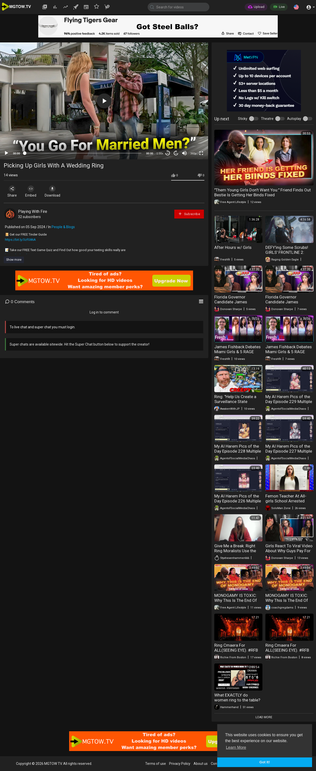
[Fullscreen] (201, 153)
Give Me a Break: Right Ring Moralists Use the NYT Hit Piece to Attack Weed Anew (235, 553)
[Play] (6, 153)
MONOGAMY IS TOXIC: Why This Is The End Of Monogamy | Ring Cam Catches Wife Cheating (235, 603)
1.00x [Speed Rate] (160, 153)
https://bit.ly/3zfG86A (20, 239)
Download (55, 191)
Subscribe (189, 214)
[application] (104, 100)
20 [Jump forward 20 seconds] (176, 153)
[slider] (83, 153)
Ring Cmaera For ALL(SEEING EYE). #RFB (236, 648)
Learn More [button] (236, 747)
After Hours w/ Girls (233, 247)
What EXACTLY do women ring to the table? (237, 697)
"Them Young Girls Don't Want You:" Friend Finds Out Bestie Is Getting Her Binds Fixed (262, 192)
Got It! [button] (264, 762)
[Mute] (184, 153)
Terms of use (155, 764)
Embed (32, 191)
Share (13, 191)
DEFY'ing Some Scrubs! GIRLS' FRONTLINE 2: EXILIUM (286, 252)
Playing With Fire (32, 211)
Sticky (242, 119)
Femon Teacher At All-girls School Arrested (285, 498)
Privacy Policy (179, 764)
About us (201, 764)
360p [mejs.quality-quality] (193, 153)
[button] (296, 7)
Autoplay (294, 119)
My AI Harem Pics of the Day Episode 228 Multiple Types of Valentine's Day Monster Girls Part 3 (237, 453)
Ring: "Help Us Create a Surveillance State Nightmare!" (235, 401)
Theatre (267, 119)
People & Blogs (63, 227)
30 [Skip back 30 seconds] (168, 153)
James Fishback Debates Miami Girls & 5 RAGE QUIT (237, 351)
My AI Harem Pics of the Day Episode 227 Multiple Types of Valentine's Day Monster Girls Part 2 (288, 453)
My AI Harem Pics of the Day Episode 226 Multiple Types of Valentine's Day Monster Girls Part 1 (237, 503)
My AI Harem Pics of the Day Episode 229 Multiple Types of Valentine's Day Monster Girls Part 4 (288, 404)
